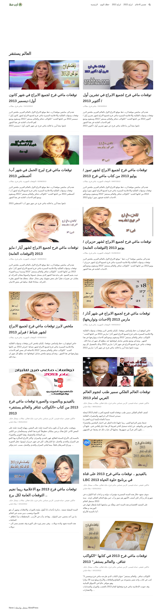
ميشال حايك (87, 403)
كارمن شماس (122, 403)
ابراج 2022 (128, 4)
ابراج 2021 (116, 4)
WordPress (33, 608)
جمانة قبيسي (133, 403)
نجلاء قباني (87, 407)
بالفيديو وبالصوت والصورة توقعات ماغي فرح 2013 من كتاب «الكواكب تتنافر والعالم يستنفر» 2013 (43, 407)
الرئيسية (94, 4)
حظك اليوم (104, 4)
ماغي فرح (18, 106)
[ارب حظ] (16, 4)
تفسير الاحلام (140, 4)
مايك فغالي (103, 403)
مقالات (11, 106)
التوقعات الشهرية (29, 181)
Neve (11, 608)
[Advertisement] (81, 28)
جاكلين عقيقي (144, 403)
